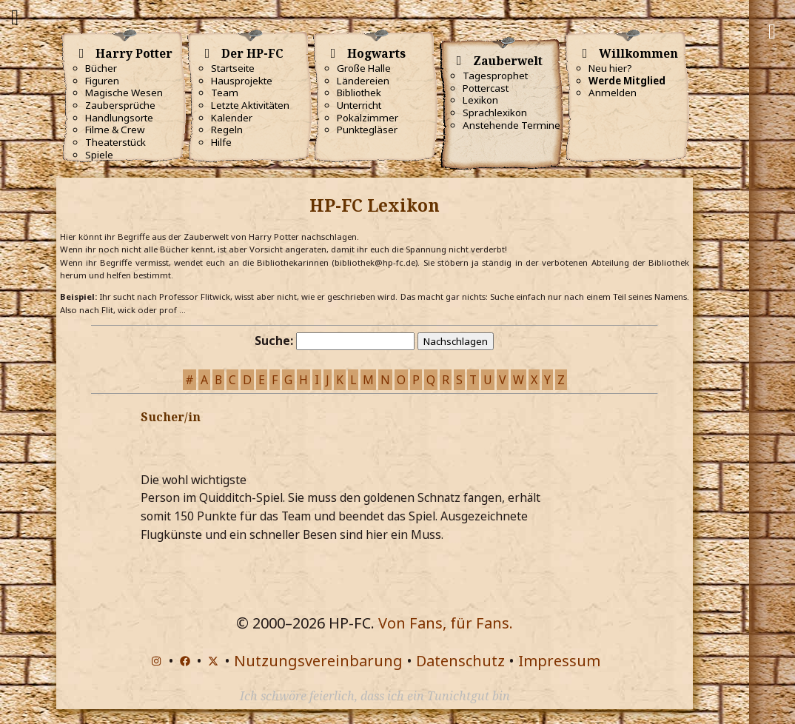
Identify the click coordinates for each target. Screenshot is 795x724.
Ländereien (363, 80)
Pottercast (486, 88)
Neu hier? (610, 68)
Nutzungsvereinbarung (318, 661)
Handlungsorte (119, 117)
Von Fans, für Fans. (445, 623)
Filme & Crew (114, 129)
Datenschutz (460, 661)
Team (224, 92)
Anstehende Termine (511, 125)
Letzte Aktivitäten (250, 105)
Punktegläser (367, 129)
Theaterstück (115, 142)
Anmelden (612, 92)
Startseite (233, 68)
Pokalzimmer (367, 117)
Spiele (99, 154)
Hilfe (221, 142)
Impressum (559, 661)
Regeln (227, 129)
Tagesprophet (495, 75)
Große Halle (364, 68)
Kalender (231, 117)
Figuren (102, 80)
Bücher (101, 68)
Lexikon (480, 100)
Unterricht (359, 105)
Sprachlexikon (495, 112)
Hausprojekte (241, 80)
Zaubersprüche (120, 105)
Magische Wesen (124, 92)
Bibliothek (359, 92)
